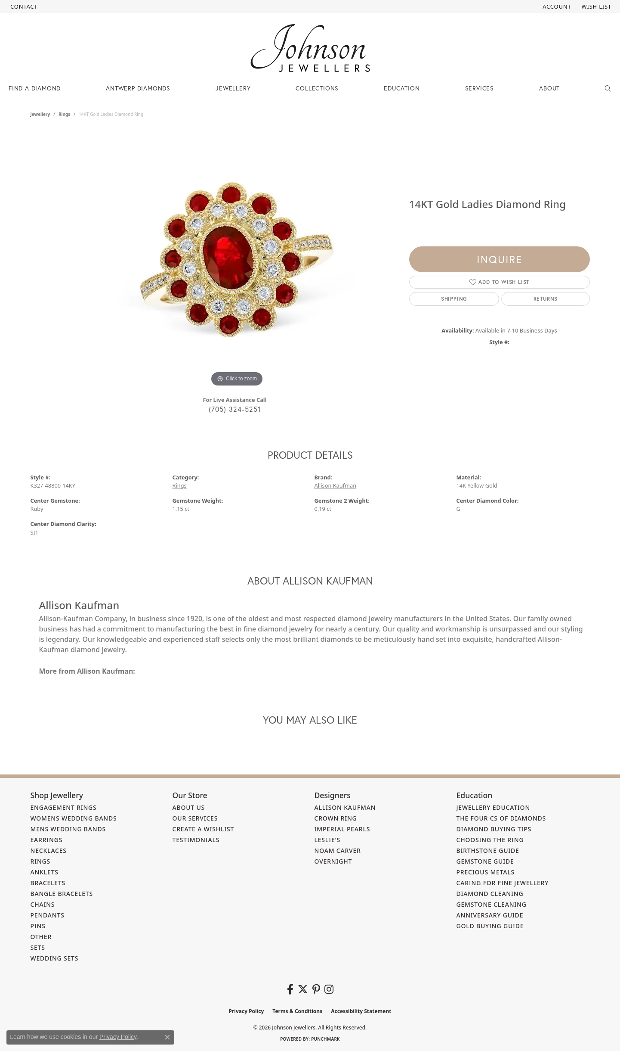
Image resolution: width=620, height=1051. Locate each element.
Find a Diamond (35, 88)
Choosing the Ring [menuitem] (490, 840)
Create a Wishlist (203, 829)
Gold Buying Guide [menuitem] (490, 926)
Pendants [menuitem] (48, 915)
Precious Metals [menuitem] (486, 872)
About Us (189, 807)
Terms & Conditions (297, 1011)
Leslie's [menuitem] (328, 840)
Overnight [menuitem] (333, 861)
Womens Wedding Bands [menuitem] (74, 818)
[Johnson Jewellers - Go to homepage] (310, 48)
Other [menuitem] (41, 937)
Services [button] (479, 88)
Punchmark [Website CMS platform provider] (325, 1039)
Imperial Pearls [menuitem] (342, 829)
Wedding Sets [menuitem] (55, 958)
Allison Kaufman (336, 485)
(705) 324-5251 (235, 409)
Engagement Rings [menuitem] (64, 807)
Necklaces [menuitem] (49, 850)
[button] (556, 6)
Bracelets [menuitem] (48, 883)
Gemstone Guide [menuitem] (485, 861)
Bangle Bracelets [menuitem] (62, 893)
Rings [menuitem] (41, 861)
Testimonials (196, 840)
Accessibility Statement (361, 1011)
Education (402, 88)
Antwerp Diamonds (138, 88)
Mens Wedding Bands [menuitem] (68, 829)
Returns (546, 298)
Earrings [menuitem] (47, 840)
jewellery (40, 114)
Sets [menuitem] (38, 947)
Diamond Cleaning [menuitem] (490, 893)
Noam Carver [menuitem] (338, 850)
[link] (23, 6)
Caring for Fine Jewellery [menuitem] (503, 883)
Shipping (454, 298)
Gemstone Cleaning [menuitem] (492, 904)
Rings (64, 114)
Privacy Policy (246, 1011)
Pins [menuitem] (38, 926)
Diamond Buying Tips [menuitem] (494, 829)
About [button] (549, 88)
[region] (237, 260)
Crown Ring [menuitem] (336, 818)
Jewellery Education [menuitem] (494, 807)
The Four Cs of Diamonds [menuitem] (501, 818)
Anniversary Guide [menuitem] (490, 915)
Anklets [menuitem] (45, 872)
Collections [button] (317, 88)
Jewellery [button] (233, 88)
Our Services (195, 818)
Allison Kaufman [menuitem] (345, 807)
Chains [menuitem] (43, 904)
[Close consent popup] (167, 1037)
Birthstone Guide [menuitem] (488, 850)
